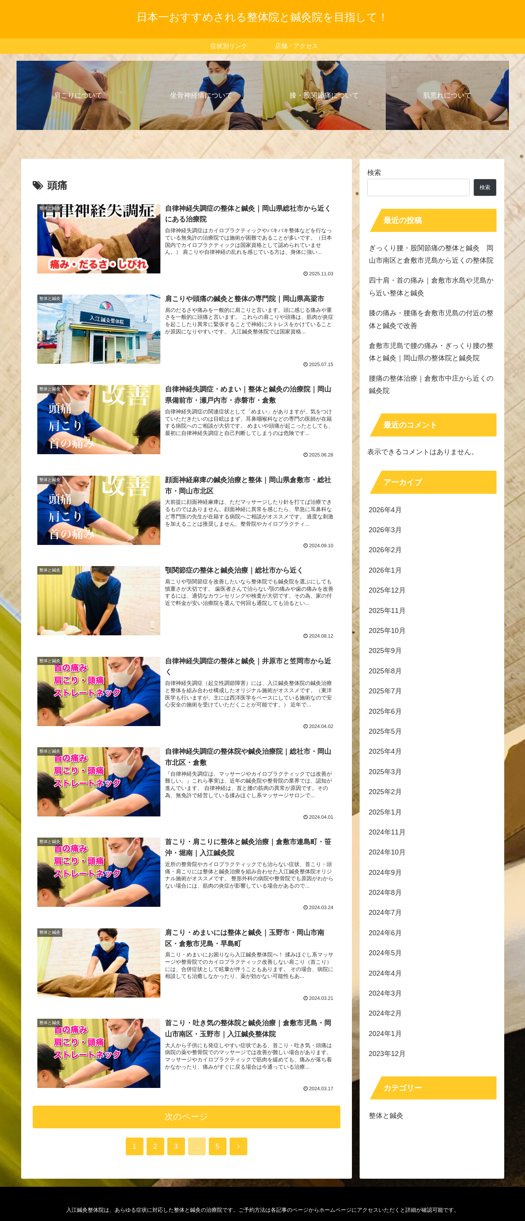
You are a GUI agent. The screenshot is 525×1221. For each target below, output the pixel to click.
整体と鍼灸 (386, 1115)
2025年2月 (385, 792)
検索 (374, 173)
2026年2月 (385, 550)
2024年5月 (385, 953)
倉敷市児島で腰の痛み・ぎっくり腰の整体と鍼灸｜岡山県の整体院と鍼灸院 (431, 352)
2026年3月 (385, 530)
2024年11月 (387, 832)
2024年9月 (385, 872)
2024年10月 (387, 852)
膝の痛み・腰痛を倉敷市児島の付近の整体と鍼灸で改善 (431, 319)
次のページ (186, 1116)
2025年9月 (385, 651)
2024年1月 (385, 1034)
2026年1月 (385, 570)
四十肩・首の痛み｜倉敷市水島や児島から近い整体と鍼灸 (431, 287)
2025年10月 (387, 631)
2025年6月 (385, 711)
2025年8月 (385, 671)
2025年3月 (385, 772)
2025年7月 (385, 691)
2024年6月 (385, 933)
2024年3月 (385, 993)
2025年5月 (385, 731)
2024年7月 (385, 912)
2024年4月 (385, 973)
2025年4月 (385, 751)
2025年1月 (385, 812)
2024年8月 (385, 892)
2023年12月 (387, 1054)
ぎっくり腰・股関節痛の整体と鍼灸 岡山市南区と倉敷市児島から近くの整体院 (431, 254)
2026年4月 (385, 510)
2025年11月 (387, 611)
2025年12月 (387, 590)
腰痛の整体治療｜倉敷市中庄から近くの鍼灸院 (431, 385)
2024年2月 (385, 1013)
